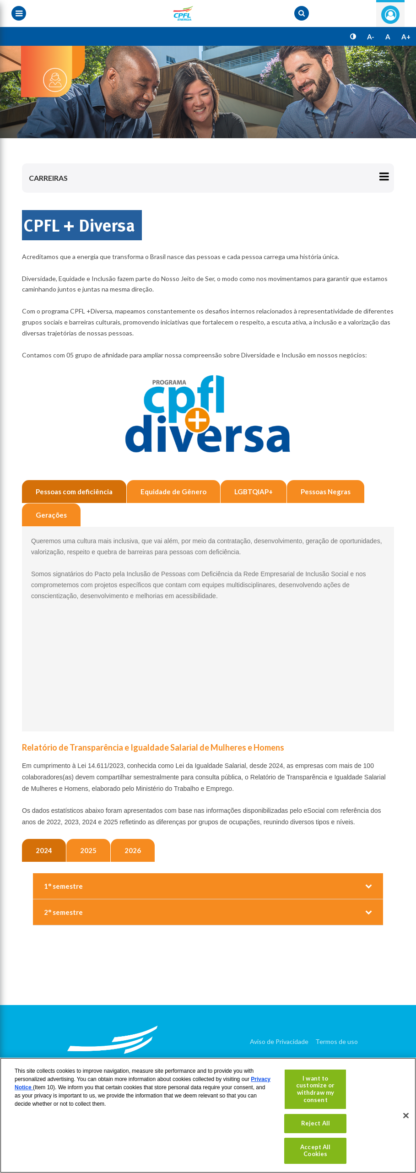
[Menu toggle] (18, 13)
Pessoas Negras (326, 491)
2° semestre (63, 912)
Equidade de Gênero (173, 491)
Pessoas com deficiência (74, 491)
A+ (406, 36)
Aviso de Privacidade (279, 1041)
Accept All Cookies (315, 1150)
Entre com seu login (390, 14)
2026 (132, 850)
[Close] (406, 1115)
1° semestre (63, 886)
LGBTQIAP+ (253, 491)
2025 (88, 850)
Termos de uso (336, 1041)
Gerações (51, 515)
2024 (44, 850)
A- (370, 36)
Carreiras (48, 177)
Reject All (315, 1123)
